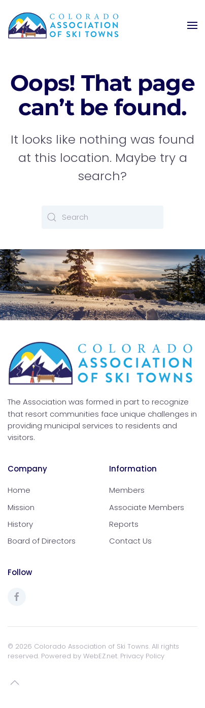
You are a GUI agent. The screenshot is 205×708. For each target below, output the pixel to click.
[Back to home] (63, 25)
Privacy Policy (142, 656)
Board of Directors (42, 540)
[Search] (102, 217)
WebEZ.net (100, 656)
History (20, 524)
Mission (21, 507)
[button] (192, 25)
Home (19, 490)
